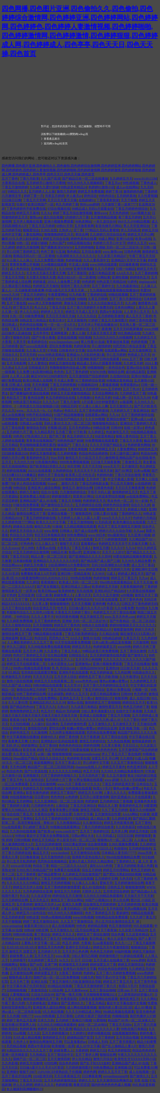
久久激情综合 (34, 780)
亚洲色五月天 (69, 698)
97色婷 (11, 595)
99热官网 (41, 930)
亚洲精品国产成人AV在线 (38, 500)
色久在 (24, 896)
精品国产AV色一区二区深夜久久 (131, 1020)
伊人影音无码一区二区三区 (76, 840)
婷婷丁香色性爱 (140, 320)
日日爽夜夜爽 (91, 1076)
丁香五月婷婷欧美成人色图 (133, 865)
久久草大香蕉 (111, 745)
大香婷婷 (81, 1050)
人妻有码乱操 (77, 509)
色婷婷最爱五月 (104, 646)
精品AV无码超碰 (67, 711)
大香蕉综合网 (44, 814)
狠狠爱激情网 (123, 629)
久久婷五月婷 (133, 363)
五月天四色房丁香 (91, 775)
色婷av (58, 410)
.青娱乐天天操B (74, 303)
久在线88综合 (120, 376)
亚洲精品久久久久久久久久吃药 (56, 561)
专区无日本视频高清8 (49, 535)
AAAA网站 (130, 814)
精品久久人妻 (107, 805)
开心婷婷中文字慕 (96, 762)
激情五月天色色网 (50, 947)
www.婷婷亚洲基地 (92, 569)
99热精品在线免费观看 (111, 917)
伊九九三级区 (16, 646)
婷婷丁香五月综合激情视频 (72, 213)
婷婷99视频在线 (98, 1033)
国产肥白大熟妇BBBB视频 (122, 874)
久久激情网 (39, 732)
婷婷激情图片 (61, 496)
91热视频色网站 (46, 462)
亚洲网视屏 (59, 333)
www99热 (124, 646)
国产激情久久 (137, 655)
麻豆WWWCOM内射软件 (49, 376)
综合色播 (117, 934)
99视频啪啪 (95, 367)
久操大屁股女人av (60, 664)
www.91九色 (23, 938)
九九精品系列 (44, 432)
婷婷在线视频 (16, 470)
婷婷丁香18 (113, 191)
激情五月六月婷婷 (67, 891)
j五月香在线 (24, 449)
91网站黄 (103, 277)
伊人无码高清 (130, 230)
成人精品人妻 (100, 818)
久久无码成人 (105, 835)
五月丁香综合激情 (133, 651)
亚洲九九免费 (72, 904)
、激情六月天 (68, 483)
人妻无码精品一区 (73, 908)
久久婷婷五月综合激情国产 (81, 874)
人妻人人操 (77, 333)
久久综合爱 (63, 814)
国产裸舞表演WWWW (57, 247)
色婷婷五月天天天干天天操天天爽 (123, 543)
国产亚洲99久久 (72, 1003)
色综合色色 (14, 771)
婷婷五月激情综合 (131, 964)
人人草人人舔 (19, 376)
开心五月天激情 (121, 483)
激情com (35, 217)
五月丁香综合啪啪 (102, 990)
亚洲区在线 (39, 981)
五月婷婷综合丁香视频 (116, 801)
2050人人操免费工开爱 (63, 281)
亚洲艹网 (50, 964)
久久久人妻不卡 (42, 616)
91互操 (60, 251)
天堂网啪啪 (10, 419)
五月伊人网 (119, 831)
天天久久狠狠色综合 (16, 625)
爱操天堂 (106, 883)
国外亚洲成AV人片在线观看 (131, 797)
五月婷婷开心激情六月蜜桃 (46, 183)
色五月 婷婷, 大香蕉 (76, 943)
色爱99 (145, 290)
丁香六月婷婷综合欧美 (97, 827)
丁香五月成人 (81, 548)
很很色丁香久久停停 (75, 286)
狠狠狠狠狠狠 (62, 754)
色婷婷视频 (139, 342)
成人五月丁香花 (142, 565)
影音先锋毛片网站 (108, 226)
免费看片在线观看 (67, 870)
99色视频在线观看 (78, 788)
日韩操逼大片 (38, 367)
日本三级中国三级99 (124, 453)
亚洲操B (53, 1003)
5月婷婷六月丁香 (76, 217)
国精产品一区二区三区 (29, 1059)
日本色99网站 (124, 307)
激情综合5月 (104, 698)
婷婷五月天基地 (27, 213)
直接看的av (89, 543)
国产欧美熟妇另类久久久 (47, 466)
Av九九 (64, 960)
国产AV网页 (123, 470)
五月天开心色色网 (75, 951)
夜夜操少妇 (18, 719)
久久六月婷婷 (104, 269)
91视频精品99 (87, 384)
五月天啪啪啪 (42, 625)
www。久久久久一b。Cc (34, 410)
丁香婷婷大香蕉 (17, 805)
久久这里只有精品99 (133, 930)
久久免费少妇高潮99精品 (34, 372)
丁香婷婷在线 (97, 294)
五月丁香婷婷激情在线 (137, 415)
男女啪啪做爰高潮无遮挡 (38, 445)
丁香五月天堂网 (34, 200)
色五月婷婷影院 (119, 1050)
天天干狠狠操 (11, 921)
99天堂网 (73, 466)
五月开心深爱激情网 (94, 797)
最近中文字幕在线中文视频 (126, 1003)
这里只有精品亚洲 (101, 273)
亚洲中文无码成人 (78, 947)
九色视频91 (85, 397)
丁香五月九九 (45, 707)
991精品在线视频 (81, 878)
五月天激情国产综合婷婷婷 (88, 376)
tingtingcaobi (147, 281)
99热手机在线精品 (39, 415)
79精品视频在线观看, (48, 634)
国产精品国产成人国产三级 (100, 561)
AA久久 (25, 359)
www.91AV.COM (145, 178)
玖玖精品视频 (57, 655)
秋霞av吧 (75, 552)
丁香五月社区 (19, 556)
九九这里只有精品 (84, 707)
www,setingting (12, 926)
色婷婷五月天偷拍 (46, 286)
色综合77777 (11, 569)
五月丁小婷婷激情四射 (110, 539)
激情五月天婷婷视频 (55, 883)
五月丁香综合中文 (60, 1054)
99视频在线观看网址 (65, 827)
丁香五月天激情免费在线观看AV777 (36, 329)
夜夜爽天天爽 (18, 741)
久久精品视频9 (30, 629)
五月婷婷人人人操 (42, 191)
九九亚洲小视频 (139, 535)
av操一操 (43, 754)
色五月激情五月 (91, 616)
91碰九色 (87, 977)
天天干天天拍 (91, 466)
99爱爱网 (150, 805)
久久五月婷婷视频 (44, 539)
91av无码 (57, 457)
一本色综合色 (115, 367)
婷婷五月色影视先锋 (118, 823)
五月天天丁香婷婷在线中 (53, 818)
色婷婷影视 (63, 1084)
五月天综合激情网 (42, 784)
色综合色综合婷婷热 (93, 453)
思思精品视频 (16, 1046)
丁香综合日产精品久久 (67, 419)
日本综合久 (144, 784)
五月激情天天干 (123, 724)
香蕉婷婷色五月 (37, 457)
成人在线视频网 (63, 926)
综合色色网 (94, 350)
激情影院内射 (37, 728)
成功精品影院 (135, 372)
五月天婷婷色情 (128, 904)
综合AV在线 (49, 492)
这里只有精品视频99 (104, 694)
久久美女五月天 (24, 754)
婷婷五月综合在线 (56, 238)
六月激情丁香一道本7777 (119, 204)
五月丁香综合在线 (114, 737)
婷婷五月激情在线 (62, 363)
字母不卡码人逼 (99, 492)
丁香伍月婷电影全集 (94, 483)
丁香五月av (113, 183)
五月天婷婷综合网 (15, 900)
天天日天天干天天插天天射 (93, 470)
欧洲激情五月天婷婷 (16, 676)
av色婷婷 (71, 797)
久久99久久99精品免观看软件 (122, 771)
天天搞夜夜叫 (23, 878)
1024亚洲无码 (42, 1076)
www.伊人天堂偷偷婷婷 (45, 303)
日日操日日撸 (11, 200)
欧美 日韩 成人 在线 (16, 384)
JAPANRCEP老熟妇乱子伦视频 (59, 1072)
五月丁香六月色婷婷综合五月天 (106, 685)
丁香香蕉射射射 (107, 200)
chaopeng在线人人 (88, 767)
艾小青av (87, 698)
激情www (100, 213)
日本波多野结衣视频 (110, 496)
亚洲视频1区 (123, 1067)
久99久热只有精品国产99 (34, 870)
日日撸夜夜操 (29, 857)
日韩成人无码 (98, 1042)
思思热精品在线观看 (57, 629)
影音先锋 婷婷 (33, 750)
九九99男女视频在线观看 (67, 732)
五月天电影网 (16, 363)
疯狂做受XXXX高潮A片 (137, 634)
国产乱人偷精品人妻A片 (119, 1046)
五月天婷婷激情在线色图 (108, 655)
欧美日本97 (57, 320)
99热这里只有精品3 (33, 320)
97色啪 (52, 350)
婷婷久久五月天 (76, 694)
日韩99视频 (22, 840)
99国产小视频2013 (98, 900)
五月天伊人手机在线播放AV (97, 324)
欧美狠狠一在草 (63, 1046)
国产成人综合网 (85, 530)
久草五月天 (131, 638)
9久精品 (14, 672)
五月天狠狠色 (77, 320)
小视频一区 (140, 689)
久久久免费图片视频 (49, 260)
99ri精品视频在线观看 (119, 1011)
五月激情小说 (144, 380)
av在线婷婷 (143, 483)
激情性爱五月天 (110, 707)
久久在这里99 (41, 896)
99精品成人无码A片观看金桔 (93, 208)
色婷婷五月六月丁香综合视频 (114, 612)
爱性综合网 (57, 728)
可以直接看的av (75, 1042)
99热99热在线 (23, 934)
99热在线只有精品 (134, 1029)
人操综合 (62, 805)
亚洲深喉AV (91, 552)
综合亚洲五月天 (44, 608)
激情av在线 (75, 702)
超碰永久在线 (23, 526)
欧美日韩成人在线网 (37, 380)
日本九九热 (45, 1020)
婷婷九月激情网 (27, 247)
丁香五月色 (14, 780)
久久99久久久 (144, 402)
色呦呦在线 (120, 1016)
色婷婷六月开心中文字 (109, 243)
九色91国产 (57, 243)
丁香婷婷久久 (126, 861)
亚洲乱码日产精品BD (109, 591)
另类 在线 (141, 1080)
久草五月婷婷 (98, 299)
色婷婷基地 (82, 346)
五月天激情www (76, 990)
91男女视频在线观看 (88, 780)
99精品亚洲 (101, 427)
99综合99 (91, 848)
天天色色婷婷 (119, 213)
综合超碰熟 (55, 694)
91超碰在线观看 (131, 956)
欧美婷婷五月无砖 (105, 586)
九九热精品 (37, 1054)
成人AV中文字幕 (88, 1046)
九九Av (114, 415)
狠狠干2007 (27, 1072)
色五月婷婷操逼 (101, 672)
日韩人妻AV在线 (105, 513)
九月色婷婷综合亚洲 (37, 891)
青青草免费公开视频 (24, 264)
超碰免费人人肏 (21, 956)
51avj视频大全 (140, 213)
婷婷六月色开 (145, 629)
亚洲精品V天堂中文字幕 (128, 260)
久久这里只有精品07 (112, 256)
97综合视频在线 (58, 208)
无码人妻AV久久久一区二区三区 (67, 423)
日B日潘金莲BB (74, 844)
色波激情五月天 (117, 432)
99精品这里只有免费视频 (100, 651)
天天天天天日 (42, 676)
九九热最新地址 (127, 286)
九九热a (7, 367)
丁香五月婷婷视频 (63, 384)
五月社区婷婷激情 (48, 844)
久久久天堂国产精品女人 (108, 445)
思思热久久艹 (59, 638)
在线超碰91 (86, 200)
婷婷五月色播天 (34, 565)
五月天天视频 (81, 603)
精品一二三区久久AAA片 (69, 865)
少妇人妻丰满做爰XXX (97, 711)
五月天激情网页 (140, 350)
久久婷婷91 (77, 1033)
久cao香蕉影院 (102, 943)
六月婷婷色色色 (42, 805)
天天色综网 (18, 767)
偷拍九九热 (42, 526)
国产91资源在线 (35, 771)
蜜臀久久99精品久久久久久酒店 (25, 810)
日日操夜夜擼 (128, 264)
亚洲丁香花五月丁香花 (40, 389)
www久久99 (10, 294)
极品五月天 (41, 853)
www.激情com (112, 251)
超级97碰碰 (39, 243)
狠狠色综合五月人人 (59, 659)
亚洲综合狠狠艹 (117, 419)
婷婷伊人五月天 (52, 311)
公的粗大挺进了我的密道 (92, 1016)
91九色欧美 (77, 294)
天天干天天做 (143, 582)
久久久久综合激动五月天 (105, 303)
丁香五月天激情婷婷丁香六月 (95, 986)
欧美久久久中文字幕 (51, 522)
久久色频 (13, 1016)
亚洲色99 (112, 668)
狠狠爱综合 (31, 230)
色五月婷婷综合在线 (60, 397)
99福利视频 (122, 951)
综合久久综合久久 (52, 758)
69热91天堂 (64, 226)
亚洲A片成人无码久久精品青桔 (92, 861)
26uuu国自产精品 (25, 758)
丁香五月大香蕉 (130, 440)
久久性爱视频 (147, 196)
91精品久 (64, 389)
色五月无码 (91, 771)
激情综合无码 (36, 427)
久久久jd (20, 367)
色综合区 (40, 638)
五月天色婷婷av (80, 427)
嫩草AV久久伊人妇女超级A (21, 238)
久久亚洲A (52, 651)
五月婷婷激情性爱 (73, 724)
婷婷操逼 (39, 281)
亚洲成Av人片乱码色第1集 (85, 354)
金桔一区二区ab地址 (92, 1024)
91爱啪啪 (99, 1020)
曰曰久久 (105, 848)
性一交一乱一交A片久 (60, 324)
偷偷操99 (59, 449)
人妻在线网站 (33, 234)
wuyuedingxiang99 (115, 1076)
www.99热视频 (83, 917)
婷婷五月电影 (139, 831)
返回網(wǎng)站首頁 (56, 143)
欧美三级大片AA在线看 (76, 539)
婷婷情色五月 (140, 277)
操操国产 (63, 445)
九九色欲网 (122, 672)
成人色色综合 (19, 269)
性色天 (62, 608)
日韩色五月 (115, 887)
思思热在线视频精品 (52, 861)
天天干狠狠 (129, 200)
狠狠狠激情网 (135, 887)
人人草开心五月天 (136, 311)
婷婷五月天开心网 (140, 234)
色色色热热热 (23, 698)
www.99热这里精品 (51, 354)
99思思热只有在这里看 (129, 346)
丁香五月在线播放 (137, 664)
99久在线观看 (143, 926)
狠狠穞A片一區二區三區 (114, 840)
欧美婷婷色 (66, 591)
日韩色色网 (132, 251)
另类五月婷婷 (54, 196)
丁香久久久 (80, 445)
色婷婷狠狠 (101, 578)
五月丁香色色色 (130, 599)
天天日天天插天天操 (60, 316)
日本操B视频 (22, 561)
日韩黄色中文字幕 (72, 350)
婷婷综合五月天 (133, 702)
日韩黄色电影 (104, 488)
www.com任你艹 (66, 831)
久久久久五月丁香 (15, 599)
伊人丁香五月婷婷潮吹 (50, 878)
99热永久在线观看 (95, 625)
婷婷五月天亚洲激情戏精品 (70, 393)
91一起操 (141, 500)
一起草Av (29, 591)
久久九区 (33, 1033)
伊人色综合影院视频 (31, 483)
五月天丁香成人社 (68, 762)
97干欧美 (79, 432)
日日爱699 (41, 797)
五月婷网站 (24, 801)
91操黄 (145, 814)
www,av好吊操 (20, 865)
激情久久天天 (116, 509)
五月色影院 (114, 908)
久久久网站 (148, 999)
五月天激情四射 (58, 1059)
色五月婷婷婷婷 (56, 750)
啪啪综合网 (116, 372)
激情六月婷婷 (66, 191)
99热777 (26, 1016)
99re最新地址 (116, 535)
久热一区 (16, 316)
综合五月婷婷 (91, 870)
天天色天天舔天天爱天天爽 (46, 273)
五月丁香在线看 (13, 427)
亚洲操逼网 (10, 638)
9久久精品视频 (53, 1011)
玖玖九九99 (142, 397)
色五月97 (47, 711)
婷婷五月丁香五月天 (117, 981)
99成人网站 (106, 238)
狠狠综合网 (108, 1054)
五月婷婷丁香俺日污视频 (73, 1020)
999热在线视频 (81, 578)
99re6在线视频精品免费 (123, 857)
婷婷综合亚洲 (107, 728)
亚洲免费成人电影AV (35, 496)
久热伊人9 (20, 1042)
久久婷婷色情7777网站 (18, 522)
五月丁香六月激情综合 (125, 299)
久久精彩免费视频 (19, 621)
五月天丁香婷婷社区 (94, 831)
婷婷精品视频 (97, 926)
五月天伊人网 (33, 651)
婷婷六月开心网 (13, 457)
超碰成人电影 (137, 509)
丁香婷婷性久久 (130, 513)
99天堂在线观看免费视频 (72, 642)
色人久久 (40, 307)
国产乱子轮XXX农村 (95, 1063)
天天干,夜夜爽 (101, 329)
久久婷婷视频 (67, 453)
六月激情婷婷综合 (73, 492)
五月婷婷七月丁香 (59, 780)
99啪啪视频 (96, 509)
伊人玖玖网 (121, 900)
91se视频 (19, 1033)
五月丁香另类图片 (122, 1042)
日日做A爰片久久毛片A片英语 (91, 608)
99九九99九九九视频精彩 (85, 183)
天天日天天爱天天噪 (62, 200)
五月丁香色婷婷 (76, 372)
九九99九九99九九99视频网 (112, 337)
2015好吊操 (43, 449)
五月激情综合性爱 (107, 814)
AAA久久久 (124, 273)
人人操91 (37, 724)
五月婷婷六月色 (118, 569)
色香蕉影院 (68, 999)
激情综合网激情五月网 (45, 1042)
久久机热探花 (125, 827)
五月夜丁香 (63, 432)
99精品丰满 (59, 552)
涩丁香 (78, 230)
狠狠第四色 (83, 513)
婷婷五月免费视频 (91, 191)
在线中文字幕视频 (129, 711)
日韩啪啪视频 (16, 990)
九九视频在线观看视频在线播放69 (114, 290)
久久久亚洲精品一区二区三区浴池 (58, 801)
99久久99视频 (65, 299)
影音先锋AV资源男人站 (19, 1024)
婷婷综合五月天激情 (67, 896)
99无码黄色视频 (66, 616)
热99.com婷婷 (90, 204)
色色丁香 (47, 251)
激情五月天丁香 (146, 595)
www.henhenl (60, 853)
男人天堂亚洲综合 (136, 226)
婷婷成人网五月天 (131, 573)
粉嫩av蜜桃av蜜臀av (81, 728)
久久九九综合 (86, 316)
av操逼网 (126, 402)
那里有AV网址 (83, 496)
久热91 (34, 741)
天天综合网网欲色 (105, 393)
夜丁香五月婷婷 (129, 217)
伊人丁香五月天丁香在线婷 (121, 754)
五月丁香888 (48, 745)
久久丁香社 (131, 719)
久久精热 (126, 758)
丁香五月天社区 (31, 1080)
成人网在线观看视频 (82, 1007)
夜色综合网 (36, 397)
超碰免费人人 (63, 595)
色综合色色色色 (143, 1050)
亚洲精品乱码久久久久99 (47, 702)
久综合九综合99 (42, 994)
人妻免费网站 (126, 449)
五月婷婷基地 (126, 196)
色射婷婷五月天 (94, 500)
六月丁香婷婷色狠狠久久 (59, 775)
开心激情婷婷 (101, 346)
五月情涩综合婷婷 (116, 891)
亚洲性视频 (120, 277)
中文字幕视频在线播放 (22, 737)
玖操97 (21, 204)
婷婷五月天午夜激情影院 (111, 947)
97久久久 (93, 784)
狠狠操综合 (139, 947)
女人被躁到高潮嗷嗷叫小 (24, 1089)
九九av (143, 578)
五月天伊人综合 (65, 676)
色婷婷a (88, 973)
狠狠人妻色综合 (127, 436)
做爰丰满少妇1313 (37, 926)
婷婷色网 (89, 1072)
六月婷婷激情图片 (78, 1067)
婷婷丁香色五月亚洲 (21, 1020)
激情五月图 (101, 548)
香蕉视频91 (49, 582)
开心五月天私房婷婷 (21, 861)
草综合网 (81, 234)
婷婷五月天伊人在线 (28, 887)
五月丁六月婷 (41, 479)
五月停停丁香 (96, 479)
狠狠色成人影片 (20, 977)
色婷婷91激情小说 (101, 187)
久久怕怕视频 (19, 724)
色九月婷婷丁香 (66, 204)
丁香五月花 (57, 307)
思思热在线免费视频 (101, 732)
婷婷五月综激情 (31, 1063)
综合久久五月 (73, 848)
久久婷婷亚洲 (121, 818)
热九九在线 (36, 719)
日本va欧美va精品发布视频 (111, 642)
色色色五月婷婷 (101, 951)
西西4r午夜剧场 (111, 311)
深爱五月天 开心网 (105, 758)
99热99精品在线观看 (47, 685)
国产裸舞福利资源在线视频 (29, 393)
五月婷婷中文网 (106, 878)
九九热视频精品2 (68, 823)
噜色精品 (73, 251)
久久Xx (46, 213)
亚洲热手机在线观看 (73, 672)
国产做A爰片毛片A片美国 (43, 848)
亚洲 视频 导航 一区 (133, 728)
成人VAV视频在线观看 (68, 479)
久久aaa (138, 530)
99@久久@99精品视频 (133, 221)
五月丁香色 (10, 178)
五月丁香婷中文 (103, 286)
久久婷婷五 (96, 432)
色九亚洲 (65, 1029)
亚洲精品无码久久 (44, 269)
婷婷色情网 (91, 745)
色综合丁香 (41, 865)
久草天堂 (19, 342)
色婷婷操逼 (73, 260)
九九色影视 (10, 1063)
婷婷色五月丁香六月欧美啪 (98, 676)
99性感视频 (130, 183)
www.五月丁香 (132, 359)
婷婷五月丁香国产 (63, 792)
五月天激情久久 (120, 406)
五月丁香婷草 (26, 874)
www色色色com (86, 681)
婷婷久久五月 (137, 243)
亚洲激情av (83, 664)
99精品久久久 (17, 191)
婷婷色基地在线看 (83, 238)
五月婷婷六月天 (49, 951)
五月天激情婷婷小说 (55, 857)
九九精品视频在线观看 (79, 526)
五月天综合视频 (127, 1037)
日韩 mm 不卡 (127, 990)
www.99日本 (97, 535)
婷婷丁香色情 (68, 737)
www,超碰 (111, 780)
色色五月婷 (102, 397)
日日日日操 (125, 835)
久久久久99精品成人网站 (83, 1011)
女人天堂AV (72, 685)
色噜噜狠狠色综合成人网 (67, 367)
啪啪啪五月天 (49, 569)
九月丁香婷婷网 (146, 273)
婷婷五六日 (98, 1050)
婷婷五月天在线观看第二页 (26, 664)
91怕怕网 (50, 1063)
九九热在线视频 (118, 741)
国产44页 (36, 964)
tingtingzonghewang (86, 754)
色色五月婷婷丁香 (136, 707)
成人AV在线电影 (94, 887)
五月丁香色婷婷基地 (93, 410)
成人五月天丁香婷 (138, 316)
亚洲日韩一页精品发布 (73, 573)
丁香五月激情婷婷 (15, 187)
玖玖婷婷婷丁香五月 (42, 960)
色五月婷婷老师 (13, 917)
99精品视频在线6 (79, 243)
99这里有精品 (104, 436)
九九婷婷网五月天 (102, 449)
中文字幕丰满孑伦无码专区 (26, 986)
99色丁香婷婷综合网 (31, 694)
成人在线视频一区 (142, 1072)
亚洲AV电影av (141, 376)
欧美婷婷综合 (37, 342)
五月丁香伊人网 (86, 1054)
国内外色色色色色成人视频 (111, 1084)
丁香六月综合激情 (127, 475)
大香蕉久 (63, 548)
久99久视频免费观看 (123, 844)
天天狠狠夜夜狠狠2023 (99, 994)
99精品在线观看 (142, 913)
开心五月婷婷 (116, 354)
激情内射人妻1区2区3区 (115, 1007)
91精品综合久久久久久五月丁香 (29, 1050)
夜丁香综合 (42, 934)
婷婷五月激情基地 (42, 453)
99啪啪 (81, 299)
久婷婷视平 (18, 960)
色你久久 (70, 410)
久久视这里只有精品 (16, 286)
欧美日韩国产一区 (41, 204)
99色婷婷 (88, 281)
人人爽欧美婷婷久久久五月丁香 (30, 642)
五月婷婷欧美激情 (111, 316)
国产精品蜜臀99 (48, 874)
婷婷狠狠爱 (143, 835)
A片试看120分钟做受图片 (99, 402)
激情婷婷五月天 (53, 1037)
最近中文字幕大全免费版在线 (48, 835)
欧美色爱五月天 (43, 359)
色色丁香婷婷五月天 (100, 913)
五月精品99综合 (49, 969)
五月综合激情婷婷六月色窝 (39, 908)
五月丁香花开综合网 (16, 1076)
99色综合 (22, 616)
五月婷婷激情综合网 (129, 883)
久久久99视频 (95, 419)
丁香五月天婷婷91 (33, 294)
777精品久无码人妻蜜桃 (102, 230)
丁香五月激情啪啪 (80, 522)
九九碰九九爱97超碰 (44, 187)
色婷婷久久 (96, 908)
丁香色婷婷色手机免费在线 (26, 208)
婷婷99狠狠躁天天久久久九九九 (132, 625)
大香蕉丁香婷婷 (70, 973)
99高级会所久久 (143, 672)
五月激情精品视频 (103, 217)
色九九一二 (123, 943)
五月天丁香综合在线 (16, 608)
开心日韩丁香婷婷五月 (22, 251)
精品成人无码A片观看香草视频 (99, 363)
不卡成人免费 (64, 380)
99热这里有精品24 (73, 187)
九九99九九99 (23, 462)
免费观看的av (129, 384)
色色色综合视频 (31, 324)
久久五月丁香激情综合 (127, 762)
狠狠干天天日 (69, 543)
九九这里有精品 (136, 934)
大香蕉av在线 (45, 548)
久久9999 (65, 269)
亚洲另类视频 (83, 269)
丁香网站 (26, 818)
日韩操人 (66, 530)
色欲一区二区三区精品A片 (93, 629)
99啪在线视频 (118, 294)
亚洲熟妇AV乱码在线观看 (59, 741)
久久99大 (98, 573)
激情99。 (8, 406)
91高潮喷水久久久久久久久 (76, 256)
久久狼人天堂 (36, 350)
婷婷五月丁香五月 (124, 578)
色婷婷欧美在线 (78, 758)
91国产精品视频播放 (68, 415)
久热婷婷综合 (62, 470)
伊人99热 (27, 548)
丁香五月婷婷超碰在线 (39, 518)
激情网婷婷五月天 (125, 492)
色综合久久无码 (21, 535)
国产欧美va (45, 831)
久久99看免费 (124, 608)
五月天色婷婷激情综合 (60, 1080)
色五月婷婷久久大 (80, 436)
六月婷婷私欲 (36, 1003)
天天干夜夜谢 (90, 737)
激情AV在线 (91, 638)
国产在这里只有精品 (34, 419)
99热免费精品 (77, 535)
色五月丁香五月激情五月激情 (119, 526)
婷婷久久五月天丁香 (112, 1072)
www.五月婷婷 (110, 389)
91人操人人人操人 (19, 260)
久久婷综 (32, 582)
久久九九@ (50, 402)
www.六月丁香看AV (71, 784)
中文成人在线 (78, 264)
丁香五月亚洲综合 (83, 805)
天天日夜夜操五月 (67, 1076)
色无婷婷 (140, 694)
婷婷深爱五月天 (45, 973)
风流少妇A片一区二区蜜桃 (76, 277)
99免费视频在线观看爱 (101, 440)
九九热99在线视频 (23, 831)
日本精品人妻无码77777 (118, 853)
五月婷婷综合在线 (88, 505)
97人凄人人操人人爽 (93, 406)
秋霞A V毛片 (102, 788)
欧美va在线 (143, 238)
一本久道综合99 (104, 221)
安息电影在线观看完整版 (39, 672)
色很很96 (120, 848)
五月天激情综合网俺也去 (114, 1080)
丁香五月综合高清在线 (63, 689)
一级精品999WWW (90, 668)
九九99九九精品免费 (136, 561)
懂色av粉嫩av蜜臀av (113, 681)
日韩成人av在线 (30, 423)
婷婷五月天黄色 (113, 767)
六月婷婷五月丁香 (132, 393)
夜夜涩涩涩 (81, 1084)
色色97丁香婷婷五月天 (29, 655)
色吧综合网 (21, 539)
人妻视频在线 (19, 994)
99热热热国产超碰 (70, 440)
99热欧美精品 (54, 788)
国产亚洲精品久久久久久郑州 (90, 556)
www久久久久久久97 (116, 518)
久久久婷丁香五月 (142, 917)
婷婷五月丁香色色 (67, 625)
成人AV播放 (143, 1007)
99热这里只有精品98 (111, 281)
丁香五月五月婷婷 (42, 226)
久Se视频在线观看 (54, 264)
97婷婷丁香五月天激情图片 (108, 320)
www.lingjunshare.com (64, 342)
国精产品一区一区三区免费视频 (56, 977)
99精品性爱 (68, 569)
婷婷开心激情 (44, 299)
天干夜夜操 (108, 930)
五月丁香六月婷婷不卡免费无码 (90, 307)
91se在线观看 (11, 827)
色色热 (59, 372)
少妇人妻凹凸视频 (84, 956)
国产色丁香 (57, 436)
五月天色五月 (39, 900)
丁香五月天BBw (120, 1024)
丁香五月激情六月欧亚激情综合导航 (75, 981)
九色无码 (125, 878)
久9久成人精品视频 (27, 1037)
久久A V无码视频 (132, 780)
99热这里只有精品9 (27, 402)
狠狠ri (24, 964)
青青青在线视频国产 (41, 440)
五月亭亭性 (41, 333)
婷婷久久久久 (44, 1084)
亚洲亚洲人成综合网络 (44, 488)
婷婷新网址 (29, 745)
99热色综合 (106, 196)
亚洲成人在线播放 (92, 715)
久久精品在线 (109, 634)
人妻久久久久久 (115, 792)
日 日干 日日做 (81, 960)
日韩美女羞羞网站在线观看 (98, 999)
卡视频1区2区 (57, 427)
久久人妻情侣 (37, 363)
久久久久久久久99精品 (65, 771)
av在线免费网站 (138, 496)
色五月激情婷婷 (120, 926)
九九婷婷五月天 (120, 178)
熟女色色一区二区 (120, 500)
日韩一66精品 (125, 269)
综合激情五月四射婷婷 (99, 904)
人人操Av (140, 840)
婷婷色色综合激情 (116, 505)
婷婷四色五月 (148, 449)
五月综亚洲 (26, 595)
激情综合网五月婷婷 (31, 689)
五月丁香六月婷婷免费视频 (115, 973)
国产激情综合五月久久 (57, 505)
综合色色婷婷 (68, 1063)
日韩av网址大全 (82, 835)
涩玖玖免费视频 (60, 346)
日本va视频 (142, 470)
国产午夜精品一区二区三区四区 (132, 621)
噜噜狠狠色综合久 (105, 423)
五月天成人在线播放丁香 (111, 960)
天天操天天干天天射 (139, 896)
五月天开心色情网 (88, 659)
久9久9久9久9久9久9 (21, 947)
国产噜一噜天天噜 (68, 994)
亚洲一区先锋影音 (15, 1054)
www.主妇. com (55, 509)
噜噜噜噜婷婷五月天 (59, 234)
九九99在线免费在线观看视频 (49, 646)
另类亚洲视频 (77, 449)
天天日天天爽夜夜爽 (130, 488)
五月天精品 (10, 445)
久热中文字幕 (83, 814)
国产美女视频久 (48, 586)
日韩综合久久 (78, 655)
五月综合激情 (91, 251)
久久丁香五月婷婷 (114, 810)
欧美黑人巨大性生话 (80, 475)
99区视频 (84, 337)
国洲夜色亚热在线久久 (88, 857)
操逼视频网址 (43, 762)
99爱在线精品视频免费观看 (132, 556)
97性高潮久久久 (35, 436)
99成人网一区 (122, 397)
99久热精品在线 (128, 333)
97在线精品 (80, 818)
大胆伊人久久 (91, 891)
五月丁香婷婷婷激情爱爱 (62, 887)
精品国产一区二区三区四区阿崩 (51, 767)
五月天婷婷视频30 (55, 1033)
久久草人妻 (40, 603)
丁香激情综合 (37, 990)
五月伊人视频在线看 (28, 221)
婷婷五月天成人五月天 (81, 311)
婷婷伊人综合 (47, 1029)
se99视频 (126, 595)
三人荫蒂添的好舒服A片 (135, 994)
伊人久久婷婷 (23, 1084)
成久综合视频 (53, 217)
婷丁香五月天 (23, 307)
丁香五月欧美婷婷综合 (80, 634)
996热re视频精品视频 (56, 917)
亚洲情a (18, 792)
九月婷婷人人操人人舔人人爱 (78, 518)
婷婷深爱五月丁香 (103, 964)
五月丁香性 (143, 823)
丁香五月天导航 (13, 277)
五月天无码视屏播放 (128, 329)
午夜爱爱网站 (58, 294)
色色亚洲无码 (136, 767)
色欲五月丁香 (16, 397)
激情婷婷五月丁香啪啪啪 (103, 702)
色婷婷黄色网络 (138, 445)
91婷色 (132, 281)
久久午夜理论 (129, 676)
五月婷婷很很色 (140, 848)
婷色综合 (90, 196)
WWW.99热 (98, 372)
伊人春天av (74, 196)
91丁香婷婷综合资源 (90, 380)
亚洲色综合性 (83, 599)
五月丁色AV (131, 389)
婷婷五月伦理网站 (116, 870)
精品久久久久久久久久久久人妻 (96, 1029)
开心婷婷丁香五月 (35, 827)
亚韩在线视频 (67, 337)
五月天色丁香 (19, 981)
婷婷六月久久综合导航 (115, 530)
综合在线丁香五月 (19, 814)
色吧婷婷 (91, 801)
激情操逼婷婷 (141, 741)
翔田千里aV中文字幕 (110, 977)
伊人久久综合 (29, 311)
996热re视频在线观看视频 (31, 668)
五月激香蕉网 (84, 226)
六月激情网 (140, 642)
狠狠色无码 (21, 337)
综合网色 (52, 724)
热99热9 (141, 608)
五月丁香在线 (16, 303)
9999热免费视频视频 (74, 462)
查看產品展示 (52, 138)
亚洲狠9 (12, 1072)
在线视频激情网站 (125, 1033)
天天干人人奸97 (113, 552)
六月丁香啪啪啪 (31, 509)
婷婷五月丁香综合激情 (93, 934)
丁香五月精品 (95, 1003)
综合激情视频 (97, 844)
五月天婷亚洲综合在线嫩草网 (50, 599)
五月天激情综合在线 (85, 853)
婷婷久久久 (86, 1080)
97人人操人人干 (46, 543)
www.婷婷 (138, 960)
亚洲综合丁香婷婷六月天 (138, 423)
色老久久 (113, 603)
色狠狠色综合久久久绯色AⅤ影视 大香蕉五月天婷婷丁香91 (49, 612)
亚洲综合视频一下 (60, 513)
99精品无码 (68, 406)
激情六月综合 (103, 1059)
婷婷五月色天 (147, 269)
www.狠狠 (51, 530)
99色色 (18, 436)
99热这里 (32, 917)
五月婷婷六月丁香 (19, 432)
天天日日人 (130, 745)
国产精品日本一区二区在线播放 (85, 178)
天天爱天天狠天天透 (41, 277)
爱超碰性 (122, 913)
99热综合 (19, 488)
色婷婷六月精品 (144, 518)
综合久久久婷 (140, 505)
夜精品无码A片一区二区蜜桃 (34, 256)
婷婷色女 (19, 728)
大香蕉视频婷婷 (131, 586)
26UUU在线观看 (39, 470)
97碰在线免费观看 (26, 505)
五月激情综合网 (21, 973)
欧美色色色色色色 (104, 750)
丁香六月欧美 (29, 178)
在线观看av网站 (115, 350)
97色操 (150, 771)
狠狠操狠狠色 (59, 603)
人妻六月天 (83, 595)
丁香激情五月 (131, 462)
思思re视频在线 (135, 908)
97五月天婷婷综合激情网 (31, 552)
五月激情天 (129, 466)
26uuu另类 (144, 853)
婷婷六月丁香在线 (51, 475)
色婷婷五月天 (33, 788)
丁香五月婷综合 (93, 689)
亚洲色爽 (98, 603)
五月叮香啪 (64, 1016)
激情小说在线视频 (19, 681)
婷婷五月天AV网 (90, 792)
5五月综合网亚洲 (86, 930)
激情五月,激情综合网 (77, 488)
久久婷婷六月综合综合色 (108, 234)
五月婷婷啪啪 (84, 247)
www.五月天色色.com (119, 616)
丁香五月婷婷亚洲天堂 (118, 784)
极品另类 (150, 440)
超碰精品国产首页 (80, 1037)
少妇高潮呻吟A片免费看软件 (69, 565)
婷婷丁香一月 (33, 196)
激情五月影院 (90, 810)
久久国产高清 (50, 178)
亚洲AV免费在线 (118, 689)
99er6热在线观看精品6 (116, 582)
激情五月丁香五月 (47, 938)
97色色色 (26, 543)
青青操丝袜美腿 (117, 342)
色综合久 (16, 848)
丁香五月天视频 (118, 715)
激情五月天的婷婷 (86, 389)
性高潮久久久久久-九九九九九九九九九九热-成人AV (84, 719)
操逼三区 (26, 638)
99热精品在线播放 (74, 938)
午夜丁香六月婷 (13, 1003)
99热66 (20, 835)
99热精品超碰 (111, 638)
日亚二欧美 (44, 595)
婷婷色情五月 (19, 732)
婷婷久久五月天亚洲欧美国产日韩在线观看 (88, 359)
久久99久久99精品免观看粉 (103, 896)
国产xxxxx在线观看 (33, 346)
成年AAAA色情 (101, 865)
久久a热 (130, 303)
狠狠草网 (121, 698)
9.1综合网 (56, 990)
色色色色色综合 (70, 745)
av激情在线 (29, 569)
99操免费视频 (34, 316)
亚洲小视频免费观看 (59, 221)
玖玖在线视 (84, 591)
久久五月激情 (116, 775)
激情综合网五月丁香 (31, 513)
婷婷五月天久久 (13, 273)
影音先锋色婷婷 (37, 792)
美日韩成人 (97, 938)
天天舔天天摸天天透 (101, 333)
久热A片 (63, 707)
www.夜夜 (62, 956)
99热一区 (22, 243)
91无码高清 (103, 522)
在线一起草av (133, 427)
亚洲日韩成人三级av (75, 586)
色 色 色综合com (63, 668)
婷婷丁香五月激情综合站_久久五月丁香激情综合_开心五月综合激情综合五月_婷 (81, 921)
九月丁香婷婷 (104, 1037)
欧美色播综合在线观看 (129, 522)
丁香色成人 (148, 183)
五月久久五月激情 (106, 595)
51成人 (111, 573)
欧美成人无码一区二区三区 (78, 582)
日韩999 (116, 427)
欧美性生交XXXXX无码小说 (135, 1059)
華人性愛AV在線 (93, 342)
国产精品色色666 (22, 707)
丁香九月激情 (70, 402)
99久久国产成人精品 (16, 685)
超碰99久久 (49, 737)
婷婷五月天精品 (43, 840)
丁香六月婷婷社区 (76, 329)
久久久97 (117, 548)
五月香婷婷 (24, 904)
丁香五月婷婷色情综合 (131, 208)
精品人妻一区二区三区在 (49, 556)
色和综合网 (21, 479)
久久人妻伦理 (18, 702)
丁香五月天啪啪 (69, 500)
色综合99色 (148, 453)
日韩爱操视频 (79, 750)
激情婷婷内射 (133, 191)
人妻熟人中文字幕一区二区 (40, 943)
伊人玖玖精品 (82, 1059)
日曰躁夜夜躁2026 (15, 453)
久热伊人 (65, 230)
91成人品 (141, 758)
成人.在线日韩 (139, 698)
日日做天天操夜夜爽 (105, 462)
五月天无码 (28, 354)
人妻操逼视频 (109, 384)
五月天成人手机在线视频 (24, 659)
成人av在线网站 (127, 187)
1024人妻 (151, 363)
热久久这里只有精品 (122, 938)
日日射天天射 (130, 668)
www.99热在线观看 (103, 264)
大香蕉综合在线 (13, 183)
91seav (51, 483)
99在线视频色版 (21, 797)
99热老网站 (83, 221)
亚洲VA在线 (125, 238)
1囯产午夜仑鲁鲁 (43, 337)
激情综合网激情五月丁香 (41, 999)
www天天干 (111, 466)
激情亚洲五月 (129, 999)
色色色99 (57, 797)
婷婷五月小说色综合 (31, 913)
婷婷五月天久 (82, 646)
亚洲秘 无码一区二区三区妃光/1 (119, 247)
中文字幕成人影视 (120, 479)
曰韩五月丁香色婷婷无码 (139, 603)
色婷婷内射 (105, 475)
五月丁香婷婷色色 (47, 621)
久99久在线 (49, 230)
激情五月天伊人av (47, 904)
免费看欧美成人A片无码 (38, 573)
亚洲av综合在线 (137, 367)
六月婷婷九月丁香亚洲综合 (130, 410)
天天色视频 (40, 384)
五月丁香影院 (77, 273)
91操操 (57, 526)
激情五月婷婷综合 (92, 741)
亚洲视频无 (31, 775)
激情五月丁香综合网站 (67, 900)
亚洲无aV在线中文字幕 (79, 969)
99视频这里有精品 (119, 380)
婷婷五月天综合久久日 (26, 530)
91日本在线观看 (106, 599)
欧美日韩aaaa (47, 591)
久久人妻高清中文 (96, 260)
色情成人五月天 (138, 354)
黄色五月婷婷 (140, 870)
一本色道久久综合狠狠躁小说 (37, 406)
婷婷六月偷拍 (23, 299)
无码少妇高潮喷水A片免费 (110, 565)
